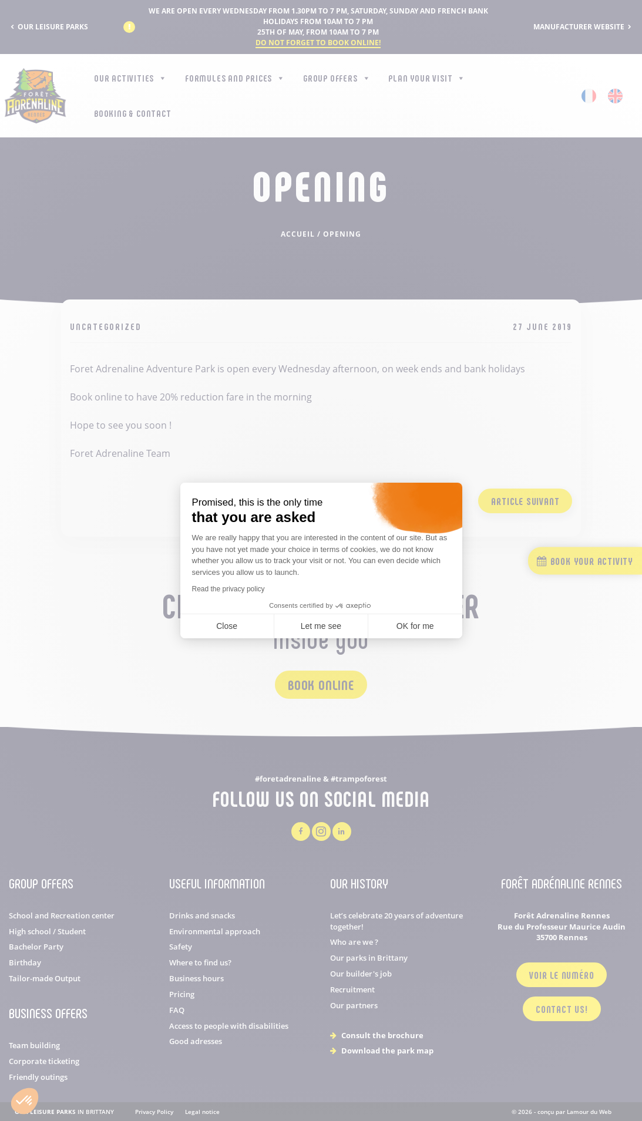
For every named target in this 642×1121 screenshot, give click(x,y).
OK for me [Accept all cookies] (415, 626)
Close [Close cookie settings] (226, 626)
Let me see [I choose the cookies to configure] (321, 626)
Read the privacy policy (228, 589)
